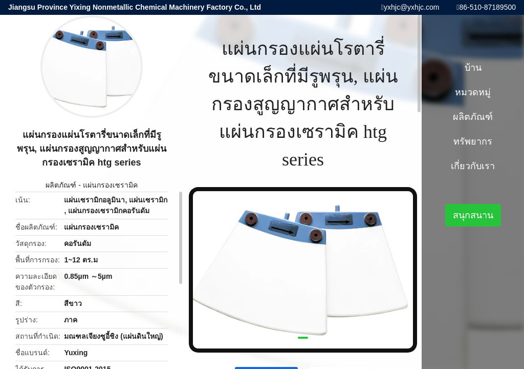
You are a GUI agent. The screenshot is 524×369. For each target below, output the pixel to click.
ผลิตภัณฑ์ (61, 185)
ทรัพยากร (472, 141)
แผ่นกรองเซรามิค (110, 185)
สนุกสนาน (473, 215)
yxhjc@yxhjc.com (411, 7)
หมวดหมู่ (473, 92)
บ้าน (473, 68)
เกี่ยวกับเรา (473, 166)
